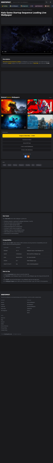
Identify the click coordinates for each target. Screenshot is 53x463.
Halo (4, 61)
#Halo (4, 165)
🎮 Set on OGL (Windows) (26, 149)
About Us (3, 317)
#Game (9, 165)
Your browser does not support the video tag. (27, 40)
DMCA (2, 324)
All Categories (4, 310)
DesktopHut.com (8, 334)
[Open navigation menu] (50, 2)
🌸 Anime (47, 6)
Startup (10, 61)
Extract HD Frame (27, 143)
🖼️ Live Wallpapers (14, 6)
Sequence (14, 61)
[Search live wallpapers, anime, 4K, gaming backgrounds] (28, 2)
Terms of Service (4, 326)
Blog (2, 319)
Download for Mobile (27, 139)
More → (51, 97)
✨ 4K (31, 6)
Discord (2, 322)
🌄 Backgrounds (24, 6)
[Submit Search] (46, 2)
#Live (33, 165)
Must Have (3, 308)
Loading (19, 61)
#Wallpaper (38, 165)
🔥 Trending (4, 6)
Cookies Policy (4, 330)
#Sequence (21, 165)
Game (6, 61)
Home (2, 10)
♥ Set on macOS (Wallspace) (27, 146)
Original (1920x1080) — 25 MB (27, 135)
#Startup (15, 165)
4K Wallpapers (30, 304)
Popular (2, 304)
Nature (28, 310)
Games (6, 10)
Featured (3, 306)
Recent (2, 302)
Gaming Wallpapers (31, 306)
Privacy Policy (4, 328)
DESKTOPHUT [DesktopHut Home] (6, 2)
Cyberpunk (29, 308)
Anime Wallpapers (31, 302)
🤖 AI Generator (38, 6)
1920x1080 (35, 63)
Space (28, 312)
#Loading (28, 165)
